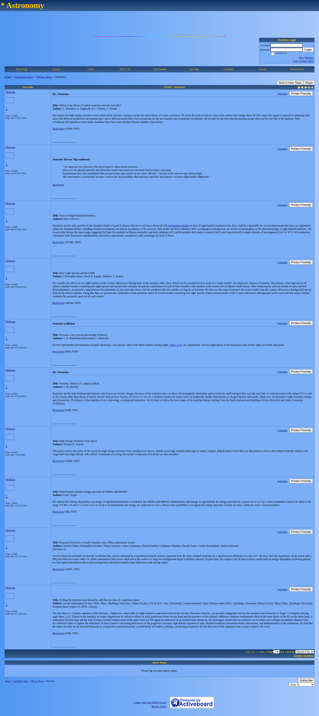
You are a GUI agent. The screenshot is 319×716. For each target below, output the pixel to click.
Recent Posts (297, 69)
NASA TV (125, 69)
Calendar (228, 69)
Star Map (194, 69)
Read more (58, 128)
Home (7, 77)
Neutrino (298, 655)
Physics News (44, 77)
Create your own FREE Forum (150, 702)
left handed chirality (179, 225)
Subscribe (306, 680)
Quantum (308, 655)
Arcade (263, 69)
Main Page (22, 69)
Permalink (282, 93)
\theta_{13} (175, 344)
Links (91, 69)
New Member (306, 57)
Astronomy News (23, 77)
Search (56, 69)
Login (308, 49)
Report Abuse (159, 706)
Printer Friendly (301, 93)
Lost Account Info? (303, 61)
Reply (309, 82)
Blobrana (10, 92)
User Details (159, 69)
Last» (262, 651)
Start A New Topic (290, 82)
